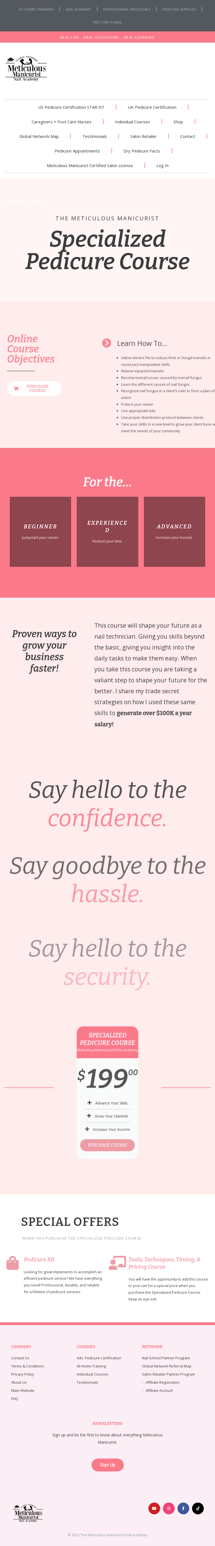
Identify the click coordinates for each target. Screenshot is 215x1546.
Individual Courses (132, 121)
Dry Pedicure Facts (141, 151)
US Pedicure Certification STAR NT (71, 107)
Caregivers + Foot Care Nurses (62, 121)
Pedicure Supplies (179, 9)
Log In (162, 165)
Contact (187, 136)
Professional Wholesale (127, 9)
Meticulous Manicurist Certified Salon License (90, 165)
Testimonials (94, 136)
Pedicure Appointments (77, 151)
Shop (178, 121)
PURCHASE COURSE (107, 1120)
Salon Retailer (143, 136)
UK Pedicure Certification (152, 107)
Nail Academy (78, 9)
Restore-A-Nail (107, 22)
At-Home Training (36, 9)
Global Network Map (39, 136)
